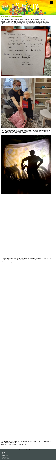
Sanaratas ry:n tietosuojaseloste (5, 458)
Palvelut (3, 452)
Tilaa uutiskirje (5, 455)
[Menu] (51, 2)
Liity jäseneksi (5, 453)
